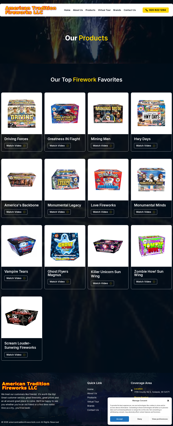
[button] (168, 400)
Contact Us (130, 10)
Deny (140, 419)
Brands (117, 10)
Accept (119, 419)
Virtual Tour (104, 10)
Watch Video (13, 145)
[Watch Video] (24, 146)
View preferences (160, 419)
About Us (78, 10)
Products (90, 10)
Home (67, 10)
